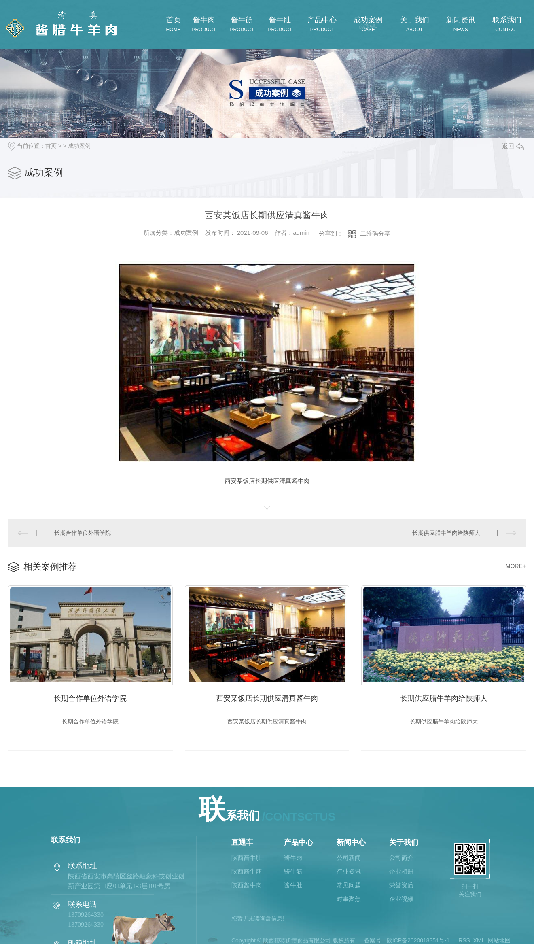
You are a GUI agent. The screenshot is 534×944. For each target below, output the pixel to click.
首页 (51, 145)
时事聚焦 (349, 899)
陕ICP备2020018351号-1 (418, 940)
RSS (464, 940)
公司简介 (401, 858)
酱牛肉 (293, 858)
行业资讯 (349, 871)
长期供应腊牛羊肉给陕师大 (446, 532)
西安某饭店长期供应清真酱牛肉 (267, 698)
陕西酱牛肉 (246, 885)
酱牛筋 (293, 871)
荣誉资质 (401, 885)
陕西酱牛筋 (246, 871)
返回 (513, 145)
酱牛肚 (293, 885)
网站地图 (499, 940)
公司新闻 (349, 858)
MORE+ (516, 566)
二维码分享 (375, 233)
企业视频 (401, 899)
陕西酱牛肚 (246, 858)
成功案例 (79, 145)
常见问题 (349, 885)
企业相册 (401, 871)
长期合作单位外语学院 (82, 532)
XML (479, 940)
